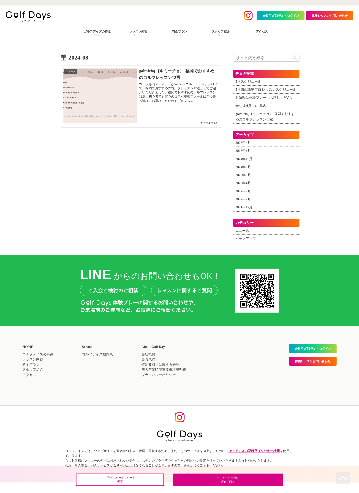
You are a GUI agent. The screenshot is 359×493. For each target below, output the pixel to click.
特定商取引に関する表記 (160, 375)
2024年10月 (244, 170)
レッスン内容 (32, 370)
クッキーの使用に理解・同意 (209, 480)
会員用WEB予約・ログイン (281, 15)
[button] (295, 57)
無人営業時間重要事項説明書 (163, 381)
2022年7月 (243, 202)
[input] (266, 58)
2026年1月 (243, 162)
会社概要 (148, 365)
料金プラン (31, 375)
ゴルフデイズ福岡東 (97, 365)
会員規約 (148, 370)
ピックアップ (246, 250)
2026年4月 (243, 154)
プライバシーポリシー (158, 386)
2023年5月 (243, 186)
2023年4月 (243, 194)
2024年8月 (243, 178)
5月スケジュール (249, 81)
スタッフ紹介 (32, 381)
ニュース (242, 242)
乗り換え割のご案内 (251, 117)
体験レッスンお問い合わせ (330, 15)
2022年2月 (243, 210)
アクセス (29, 386)
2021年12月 (244, 218)
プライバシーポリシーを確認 (150, 480)
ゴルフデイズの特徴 (37, 365)
